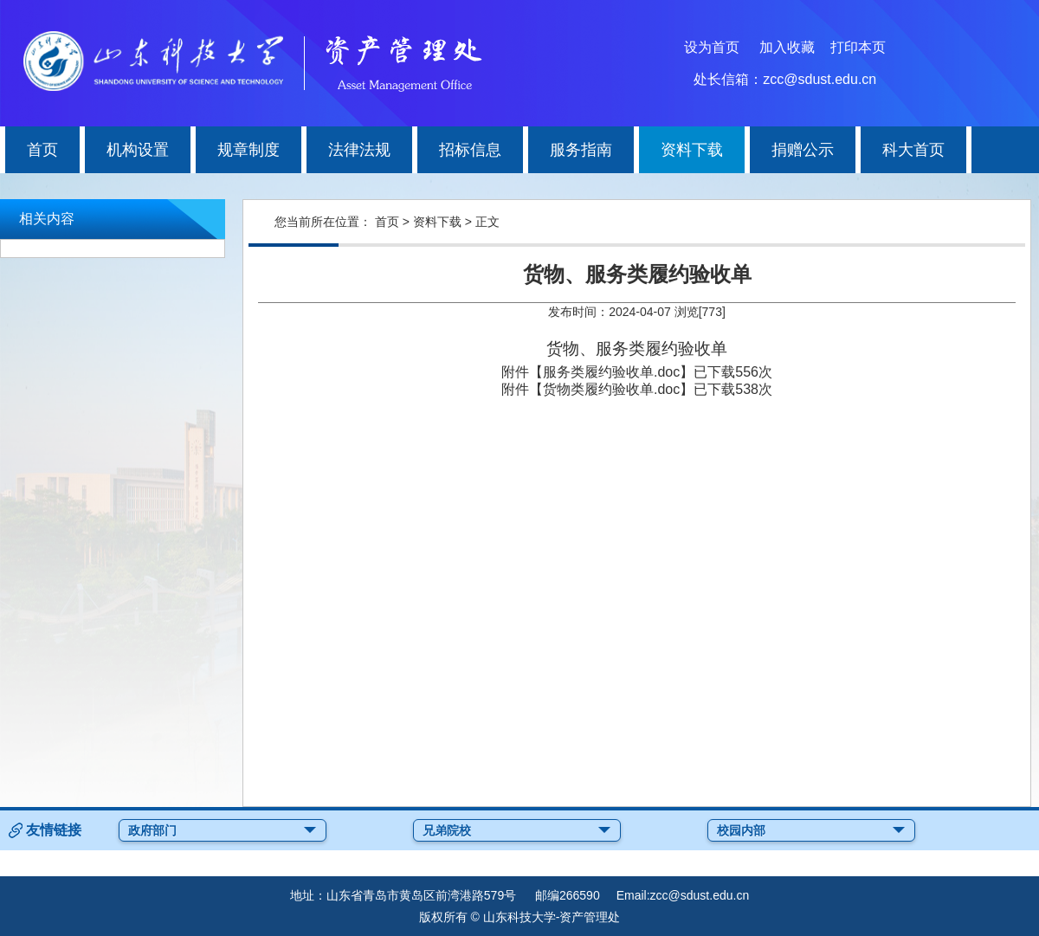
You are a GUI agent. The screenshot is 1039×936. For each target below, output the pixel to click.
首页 (387, 222)
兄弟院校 (517, 830)
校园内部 (811, 830)
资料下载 (437, 222)
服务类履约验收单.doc (611, 372)
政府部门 (222, 830)
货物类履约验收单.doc (611, 389)
